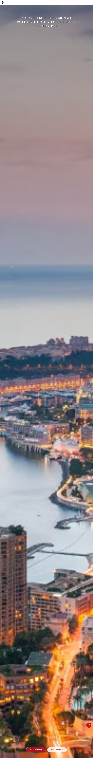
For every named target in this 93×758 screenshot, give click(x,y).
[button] (36, 749)
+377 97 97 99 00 (67, 2)
